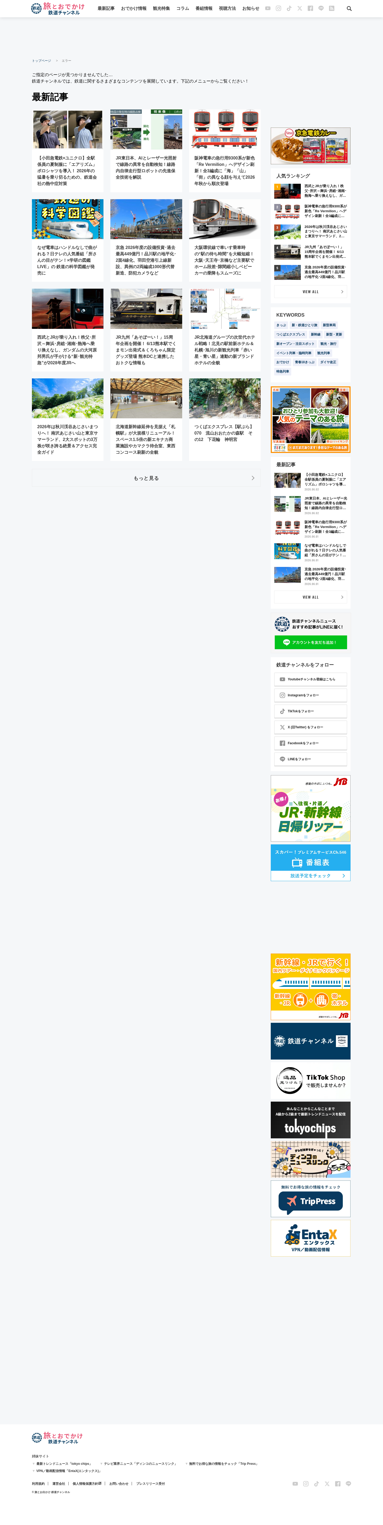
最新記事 (106, 8)
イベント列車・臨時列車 (293, 353)
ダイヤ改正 (328, 362)
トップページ (41, 61)
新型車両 (329, 325)
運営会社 (58, 1484)
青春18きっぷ (304, 362)
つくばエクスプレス (290, 334)
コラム (182, 8)
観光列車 (323, 353)
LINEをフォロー (295, 759)
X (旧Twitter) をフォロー (301, 727)
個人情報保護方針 (85, 1484)
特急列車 (282, 371)
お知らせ (250, 8)
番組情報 (204, 8)
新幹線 (315, 334)
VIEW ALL (311, 291)
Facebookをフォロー (299, 743)
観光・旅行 (328, 344)
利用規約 (38, 1484)
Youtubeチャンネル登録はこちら (307, 679)
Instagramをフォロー (299, 695)
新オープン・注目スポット (295, 344)
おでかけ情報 (134, 8)
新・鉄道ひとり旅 (304, 325)
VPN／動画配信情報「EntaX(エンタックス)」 (69, 1471)
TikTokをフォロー (297, 711)
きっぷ (281, 325)
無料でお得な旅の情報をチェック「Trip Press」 (224, 1464)
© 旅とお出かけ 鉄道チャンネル (51, 1492)
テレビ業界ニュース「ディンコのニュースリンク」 (140, 1464)
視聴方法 (227, 8)
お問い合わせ (118, 1484)
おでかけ (282, 362)
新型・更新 (334, 334)
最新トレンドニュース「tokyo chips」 (64, 1464)
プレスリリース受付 (150, 1484)
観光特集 (161, 8)
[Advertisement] (191, 37)
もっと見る (146, 478)
